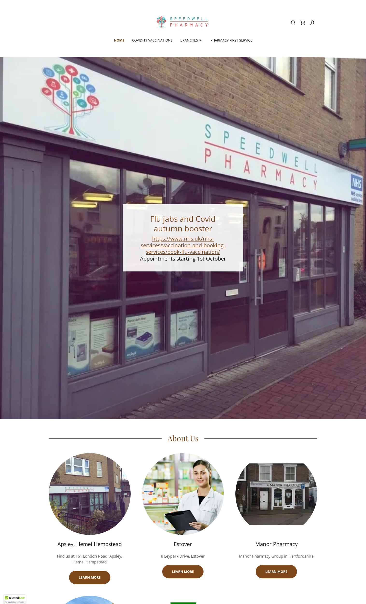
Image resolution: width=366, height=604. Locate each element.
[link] (183, 22)
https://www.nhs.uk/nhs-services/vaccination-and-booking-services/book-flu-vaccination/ (183, 245)
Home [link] (119, 40)
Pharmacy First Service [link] (231, 40)
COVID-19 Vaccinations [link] (152, 40)
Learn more (90, 577)
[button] (312, 23)
